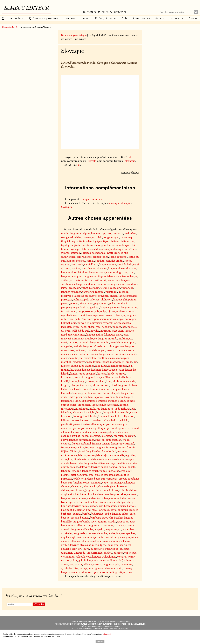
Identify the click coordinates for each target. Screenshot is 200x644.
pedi (77, 319)
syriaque (76, 249)
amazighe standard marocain (105, 568)
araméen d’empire (96, 533)
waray (131, 556)
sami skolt (77, 264)
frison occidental (81, 443)
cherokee (121, 486)
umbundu (79, 552)
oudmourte (97, 548)
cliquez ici (107, 634)
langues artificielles (82, 529)
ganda (74, 365)
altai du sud (106, 537)
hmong (77, 416)
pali (86, 299)
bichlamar (79, 510)
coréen (91, 381)
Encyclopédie (105, 18)
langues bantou (126, 506)
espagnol (122, 256)
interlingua (67, 408)
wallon (111, 560)
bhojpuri (123, 510)
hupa (99, 412)
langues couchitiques (94, 471)
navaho (94, 330)
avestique (122, 521)
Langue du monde (92, 199)
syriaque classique (113, 249)
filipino (74, 451)
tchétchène (79, 494)
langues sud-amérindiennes (92, 284)
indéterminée (94, 552)
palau (112, 303)
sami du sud (89, 268)
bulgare (122, 502)
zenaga (83, 568)
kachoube (113, 471)
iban (86, 412)
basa (132, 513)
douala (65, 463)
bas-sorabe (76, 463)
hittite (93, 416)
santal (84, 280)
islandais (66, 412)
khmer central (101, 385)
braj (100, 506)
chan (131, 272)
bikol (94, 510)
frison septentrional (122, 443)
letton (128, 369)
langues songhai (76, 260)
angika (65, 537)
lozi (130, 365)
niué (73, 323)
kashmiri (106, 389)
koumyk (120, 373)
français (90, 447)
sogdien (99, 260)
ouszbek (118, 552)
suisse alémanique (94, 424)
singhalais (121, 272)
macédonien (93, 362)
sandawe (132, 284)
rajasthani (111, 291)
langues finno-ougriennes (111, 447)
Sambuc (88, 629)
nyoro (76, 315)
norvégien (93, 319)
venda (132, 552)
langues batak (80, 506)
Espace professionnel (120, 622)
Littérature (70, 18)
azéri (93, 521)
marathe (84, 354)
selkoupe (132, 276)
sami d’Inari (91, 264)
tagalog (65, 245)
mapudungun (113, 529)
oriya (103, 311)
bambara (95, 517)
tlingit (64, 241)
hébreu (65, 420)
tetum (90, 245)
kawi (86, 389)
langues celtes (118, 494)
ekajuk (105, 455)
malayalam (90, 358)
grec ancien (87, 428)
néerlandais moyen (123, 459)
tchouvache (90, 486)
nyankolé (66, 315)
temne (110, 245)
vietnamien (67, 556)
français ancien (101, 443)
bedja (108, 513)
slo (130, 157)
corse (86, 482)
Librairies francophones (148, 18)
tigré (106, 241)
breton (93, 506)
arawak (65, 529)
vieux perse (86, 303)
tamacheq (126, 237)
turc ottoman (68, 311)
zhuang (127, 568)
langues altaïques (80, 233)
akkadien (97, 541)
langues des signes (72, 276)
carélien (106, 377)
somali (90, 260)
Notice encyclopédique (74, 35)
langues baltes (120, 513)
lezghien (96, 369)
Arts (86, 18)
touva (86, 548)
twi (79, 548)
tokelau (87, 241)
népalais (106, 326)
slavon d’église (106, 486)
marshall (66, 362)
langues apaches (125, 533)
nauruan (105, 330)
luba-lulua (101, 365)
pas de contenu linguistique (110, 572)
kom (108, 381)
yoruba (97, 564)
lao (135, 369)
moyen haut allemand (85, 432)
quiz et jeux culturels (77, 624)
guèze (85, 435)
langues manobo (99, 342)
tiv (80, 241)
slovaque (130, 161)
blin (95, 502)
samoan (65, 264)
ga (103, 439)
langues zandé (69, 572)
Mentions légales (96, 622)
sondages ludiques (136, 624)
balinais (84, 517)
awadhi (112, 521)
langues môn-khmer (95, 346)
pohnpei (78, 299)
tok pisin (97, 237)
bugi (130, 502)
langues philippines (124, 299)
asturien (119, 525)
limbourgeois (109, 369)
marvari (66, 338)
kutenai (101, 373)
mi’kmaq (80, 350)
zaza (129, 572)
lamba (73, 373)
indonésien (84, 404)
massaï (94, 354)
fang (88, 451)
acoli (122, 545)
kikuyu (74, 385)
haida (114, 420)
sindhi (119, 260)
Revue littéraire (115, 629)
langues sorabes (96, 560)
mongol (73, 342)
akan (107, 541)
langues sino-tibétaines (74, 272)
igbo (92, 412)
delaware (84, 467)
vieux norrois (108, 319)
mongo (65, 369)
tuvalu (65, 233)
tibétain (114, 241)
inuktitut (94, 408)
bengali (77, 513)
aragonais (79, 533)
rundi (84, 288)
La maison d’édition (78, 622)
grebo (76, 428)
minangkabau (116, 346)
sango (112, 284)
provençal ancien (108, 295)
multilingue (125, 338)
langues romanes (71, 291)
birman (103, 502)
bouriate (66, 506)
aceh (129, 545)
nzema (130, 311)
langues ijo (107, 408)
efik (122, 455)
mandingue (76, 358)
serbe (88, 256)
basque (65, 517)
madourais (79, 362)
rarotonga (88, 291)
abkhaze (66, 548)
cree (91, 474)
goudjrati (66, 424)
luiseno (65, 365)
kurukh (79, 377)
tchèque (65, 471)
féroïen (96, 451)
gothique (100, 428)
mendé (121, 350)
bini (88, 510)
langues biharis (107, 510)
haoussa (85, 420)
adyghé (102, 545)
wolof (119, 560)
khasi (113, 385)
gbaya (64, 439)
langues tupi (98, 233)
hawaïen (96, 420)
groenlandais (89, 393)
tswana (87, 237)
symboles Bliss (69, 568)
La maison (176, 18)
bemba (86, 513)
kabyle (125, 393)
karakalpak (113, 393)
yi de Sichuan (122, 408)
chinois (123, 490)
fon (82, 447)
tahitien (86, 249)
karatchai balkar (121, 377)
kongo (81, 381)
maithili (102, 358)
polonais (94, 299)
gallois (73, 560)
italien (119, 397)
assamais (130, 525)
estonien (122, 451)
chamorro (103, 494)
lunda (129, 362)
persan (65, 303)
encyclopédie (120, 624)
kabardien (67, 389)
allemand (95, 435)
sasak (103, 280)
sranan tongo (100, 256)
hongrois (108, 412)
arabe (112, 533)
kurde (111, 373)
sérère (80, 256)
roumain (94, 288)
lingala (86, 369)
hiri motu (66, 416)
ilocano (123, 404)
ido (133, 408)
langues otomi (129, 307)
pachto (93, 295)
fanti (82, 451)
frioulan (116, 439)
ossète (89, 311)
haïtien (106, 420)
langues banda (81, 521)
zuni (90, 572)
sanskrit (94, 280)
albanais (76, 541)
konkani (100, 381)
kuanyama (67, 377)
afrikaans (124, 541)
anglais (96, 455)
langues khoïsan (127, 385)
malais (65, 354)
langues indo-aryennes (105, 404)
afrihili (65, 545)
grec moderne (114, 424)
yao (71, 564)
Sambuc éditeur (26, 8)
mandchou (116, 342)
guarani (77, 424)
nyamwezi (99, 315)
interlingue (81, 408)
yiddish (87, 564)
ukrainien (67, 552)
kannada (66, 393)
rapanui (99, 291)
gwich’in (123, 420)
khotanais (85, 385)
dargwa (113, 467)
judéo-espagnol (87, 373)
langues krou (92, 377)
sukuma (86, 252)
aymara (102, 521)
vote (88, 556)
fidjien (65, 451)
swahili (65, 252)
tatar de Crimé (79, 474)
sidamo (110, 272)
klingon (73, 241)
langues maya (114, 334)
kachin (102, 393)
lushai (105, 362)
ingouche (113, 400)
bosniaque (110, 506)
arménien (128, 529)
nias (98, 326)
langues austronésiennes (113, 354)
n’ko (83, 319)
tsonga (65, 237)
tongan (115, 237)
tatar (118, 245)
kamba (76, 393)
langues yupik (111, 564)
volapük (80, 556)
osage (81, 311)
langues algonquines (126, 537)
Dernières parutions (43, 18)
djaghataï (66, 494)
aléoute (65, 541)
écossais (75, 280)
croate (134, 412)
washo (65, 560)
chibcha (91, 494)
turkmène (130, 233)
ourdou (108, 552)
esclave (74, 467)
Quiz (124, 18)
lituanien (75, 369)
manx (102, 432)
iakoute (121, 284)
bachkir (118, 517)
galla (96, 311)
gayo (98, 439)
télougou (100, 245)
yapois (78, 564)
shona (128, 260)
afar (74, 548)
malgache (66, 346)
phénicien (106, 299)
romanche (127, 288)
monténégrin (117, 482)
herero (75, 420)
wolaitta (121, 556)
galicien (111, 432)
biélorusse (97, 513)
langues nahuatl (95, 334)
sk (79, 165)
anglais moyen (82, 455)
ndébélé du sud (80, 330)
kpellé (64, 381)
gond (122, 428)
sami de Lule (124, 264)
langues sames (107, 264)
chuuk (114, 490)
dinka (133, 463)
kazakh (78, 389)
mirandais (78, 338)
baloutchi (107, 517)
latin (121, 369)
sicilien (65, 280)
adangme (113, 545)
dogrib (65, 467)
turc (109, 233)
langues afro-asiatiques (83, 545)
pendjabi (122, 303)
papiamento (101, 303)
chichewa (86, 315)
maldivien (123, 463)
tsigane (105, 288)
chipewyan (67, 490)
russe (64, 288)
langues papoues (110, 307)
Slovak (92, 161)
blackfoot (66, 510)
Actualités (16, 18)
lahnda (65, 373)
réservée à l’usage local (74, 295)
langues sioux (97, 272)
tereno (82, 245)
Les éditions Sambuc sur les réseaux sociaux (100, 626)
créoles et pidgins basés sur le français (95, 478)
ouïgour (124, 548)
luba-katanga (86, 365)
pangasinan (92, 307)
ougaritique (111, 548)
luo (135, 362)
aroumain (74, 288)
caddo (88, 502)
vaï (126, 552)
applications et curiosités (100, 624)
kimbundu (119, 381)
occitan (120, 311)
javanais (109, 397)
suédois (96, 249)
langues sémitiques (95, 276)
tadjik (74, 245)
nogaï (120, 319)
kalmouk (129, 560)
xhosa (64, 564)
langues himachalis (109, 416)
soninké (110, 260)
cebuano (132, 494)
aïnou (114, 541)
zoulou (83, 572)
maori (132, 354)
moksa (130, 350)
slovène (76, 268)
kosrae (73, 381)
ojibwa (111, 311)
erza (125, 334)
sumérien (130, 249)
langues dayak (99, 467)
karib (100, 498)
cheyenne (76, 486)
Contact (194, 18)
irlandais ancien (116, 276)
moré (64, 342)
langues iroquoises (86, 400)
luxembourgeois (117, 365)
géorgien (118, 435)
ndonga (116, 326)
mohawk (84, 342)
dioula (77, 459)
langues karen (120, 389)
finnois (131, 447)
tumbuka (118, 233)
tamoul (65, 249)
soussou (75, 252)
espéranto (67, 455)
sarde (112, 256)
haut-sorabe (122, 412)
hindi (86, 416)
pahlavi (80, 307)
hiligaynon (128, 416)
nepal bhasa (88, 326)
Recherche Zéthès (10, 27)
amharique (91, 537)
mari (107, 490)
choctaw (79, 490)
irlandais (122, 432)
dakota (131, 467)
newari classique (115, 315)
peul (108, 439)
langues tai (128, 245)
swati (110, 252)
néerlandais (89, 459)
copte (105, 482)
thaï (132, 241)
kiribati (76, 435)
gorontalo (112, 428)
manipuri (129, 342)
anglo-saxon (77, 537)
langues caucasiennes (73, 498)
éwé (114, 451)
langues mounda (107, 338)
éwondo (106, 451)
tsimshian (76, 237)
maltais (77, 346)
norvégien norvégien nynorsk (94, 323)
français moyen (70, 447)
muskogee (91, 338)
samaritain (114, 280)
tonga (106, 237)
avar (132, 521)
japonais (99, 397)
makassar (113, 358)
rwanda (130, 381)
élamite (114, 455)
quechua (123, 291)
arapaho (99, 529)
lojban (89, 397)
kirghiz (65, 385)
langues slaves (116, 268)
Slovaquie (67, 207)
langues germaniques (81, 439)
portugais (66, 299)
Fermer (100, 641)
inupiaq (102, 400)
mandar (111, 350)
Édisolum (98, 629)
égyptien (130, 455)
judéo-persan (76, 397)
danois (122, 467)
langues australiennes (74, 525)
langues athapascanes (100, 525)
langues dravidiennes (96, 463)
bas (124, 326)
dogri (113, 463)
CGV (107, 622)
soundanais (98, 252)
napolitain (118, 330)
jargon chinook (94, 490)
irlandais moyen (96, 350)
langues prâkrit (128, 295)
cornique (96, 482)
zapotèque (126, 564)
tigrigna (97, 241)
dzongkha (67, 459)
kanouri (95, 389)
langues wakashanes (104, 556)
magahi (124, 358)
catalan (91, 498)
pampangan (68, 307)
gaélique (66, 435)
